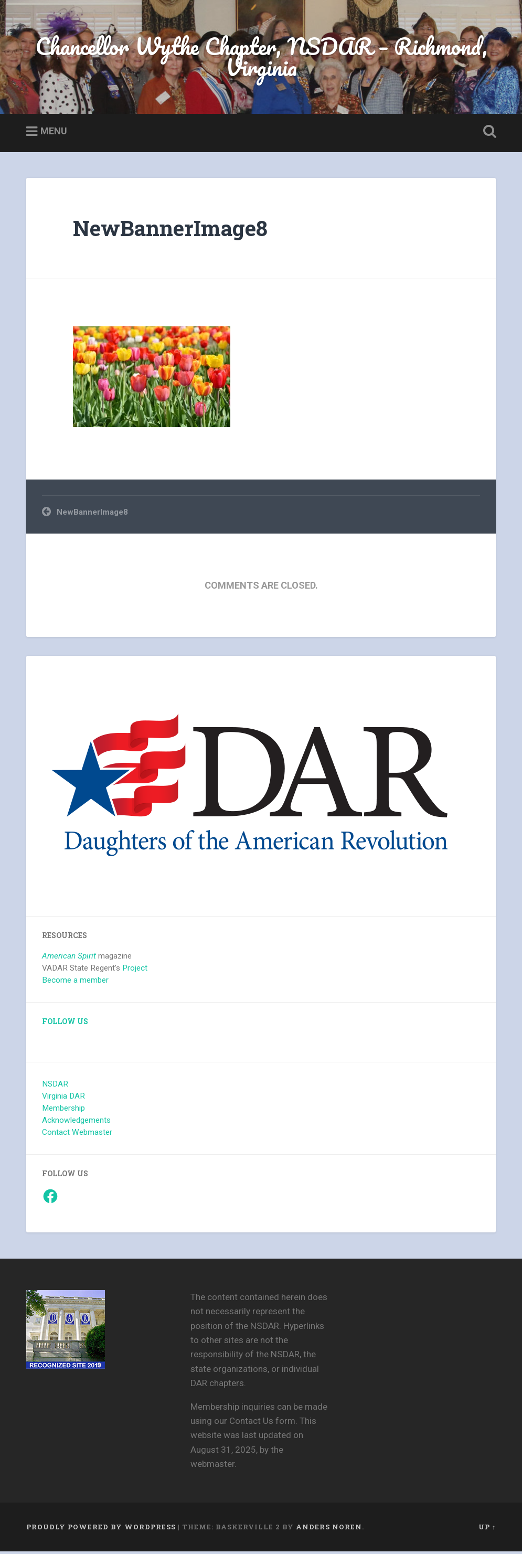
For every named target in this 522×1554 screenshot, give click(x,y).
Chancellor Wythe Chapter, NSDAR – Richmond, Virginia (261, 57)
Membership (63, 1110)
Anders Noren (329, 1529)
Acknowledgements (76, 1122)
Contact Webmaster (77, 1134)
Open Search (487, 134)
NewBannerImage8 (170, 230)
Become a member (75, 982)
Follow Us (65, 1023)
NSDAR (55, 1086)
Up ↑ (487, 1529)
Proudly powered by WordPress (101, 1529)
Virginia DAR (63, 1098)
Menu (53, 133)
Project (134, 970)
